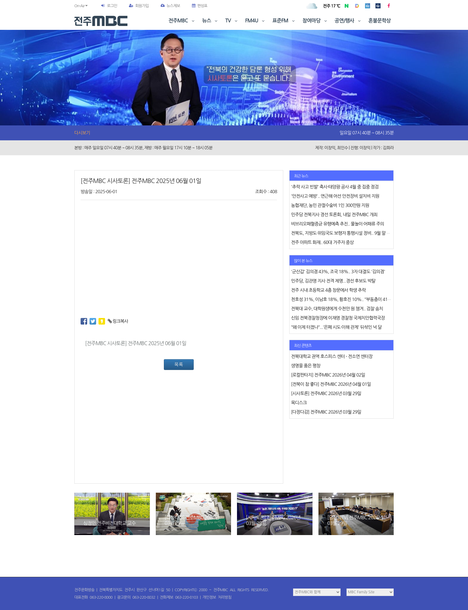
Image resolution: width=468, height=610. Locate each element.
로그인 (112, 6)
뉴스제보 (170, 6)
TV (231, 20)
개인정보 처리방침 (217, 597)
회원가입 (139, 6)
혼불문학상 (379, 20)
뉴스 (210, 20)
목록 (178, 364)
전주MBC (181, 20)
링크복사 (118, 321)
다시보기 (82, 132)
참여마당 (315, 20)
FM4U (255, 20)
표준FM (284, 20)
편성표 (199, 6)
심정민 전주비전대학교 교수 (109, 523)
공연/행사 (348, 20)
